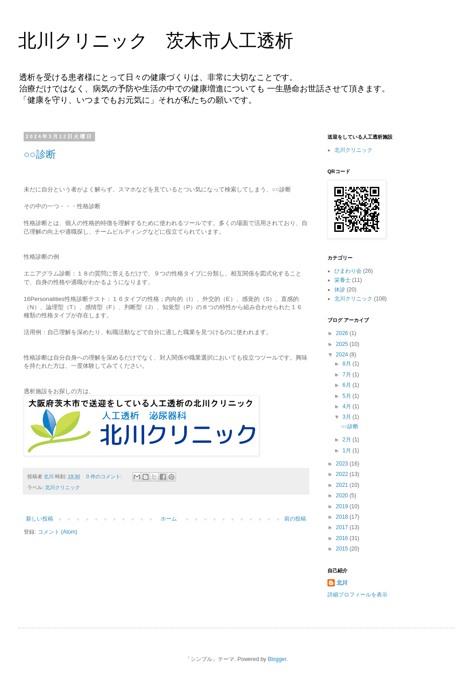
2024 (343, 354)
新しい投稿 (39, 519)
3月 (347, 417)
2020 (343, 495)
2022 (343, 474)
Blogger (277, 659)
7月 (347, 374)
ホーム (169, 519)
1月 (347, 450)
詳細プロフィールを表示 (357, 594)
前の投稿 (295, 519)
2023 (343, 464)
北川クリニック (62, 487)
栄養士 (342, 280)
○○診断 (40, 154)
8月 (347, 364)
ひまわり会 (348, 271)
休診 (339, 289)
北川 (342, 583)
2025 (343, 344)
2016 (343, 538)
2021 (343, 485)
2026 (343, 333)
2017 (343, 527)
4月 (347, 406)
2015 (343, 549)
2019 (343, 506)
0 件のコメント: (104, 476)
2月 (347, 439)
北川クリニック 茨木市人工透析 (155, 40)
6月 (347, 385)
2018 (343, 517)
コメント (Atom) (57, 532)
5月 (347, 396)
